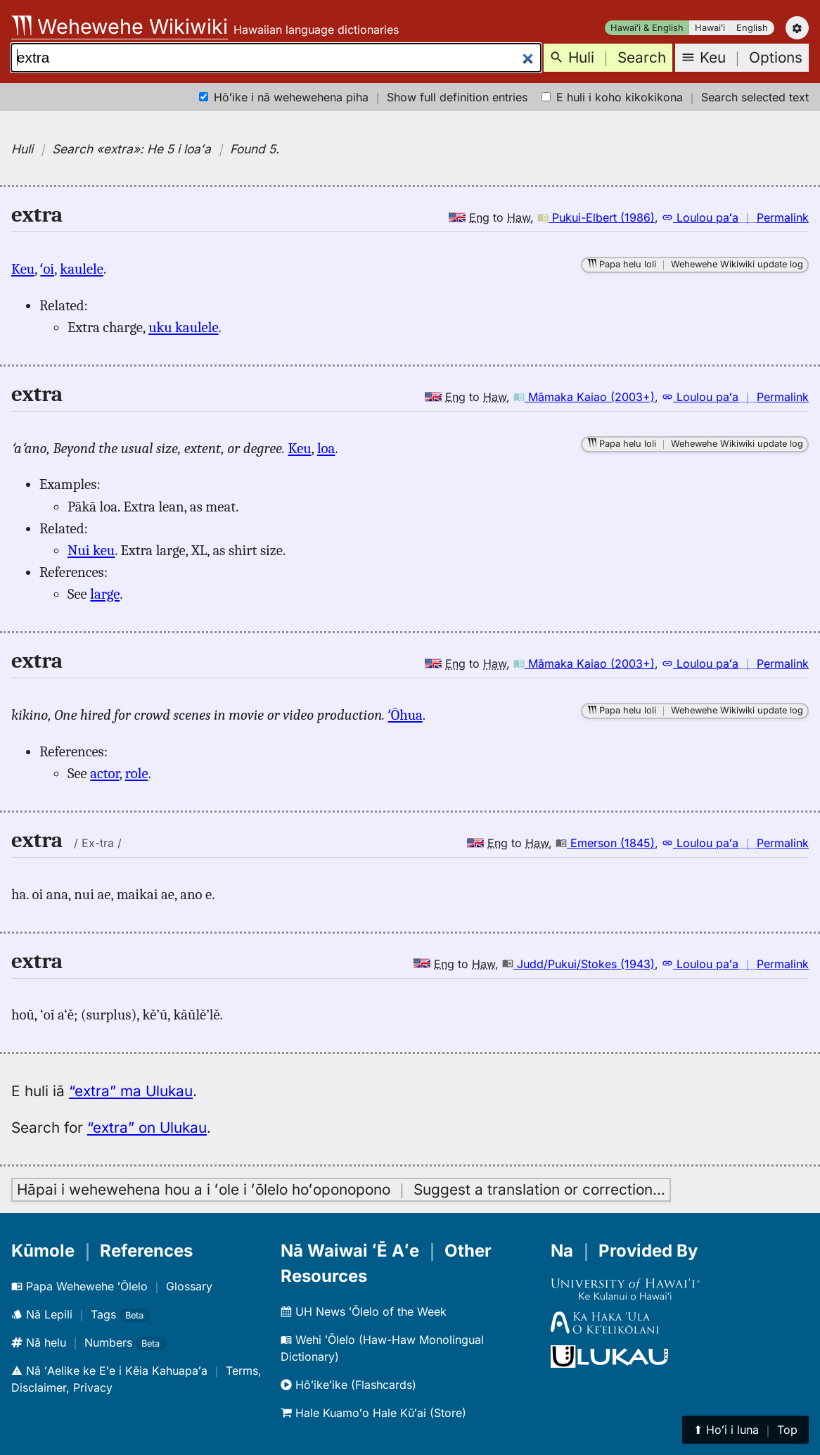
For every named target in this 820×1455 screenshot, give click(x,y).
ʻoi (47, 268)
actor (104, 773)
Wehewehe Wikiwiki (119, 26)
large (105, 593)
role (136, 773)
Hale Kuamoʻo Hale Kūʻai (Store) (373, 1413)
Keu (22, 268)
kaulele (81, 268)
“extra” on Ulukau (147, 1127)
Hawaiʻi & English (647, 28)
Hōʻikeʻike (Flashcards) (348, 1385)
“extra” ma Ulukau (131, 1091)
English (752, 28)
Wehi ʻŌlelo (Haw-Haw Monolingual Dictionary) (382, 1348)
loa (326, 448)
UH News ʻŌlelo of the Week (364, 1311)
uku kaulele (183, 327)
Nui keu (91, 550)
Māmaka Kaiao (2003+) (584, 397)
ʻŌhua (405, 714)
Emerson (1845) (605, 843)
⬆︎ (745, 1430)
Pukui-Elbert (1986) (596, 217)
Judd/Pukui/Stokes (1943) (578, 964)
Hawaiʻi (710, 28)
